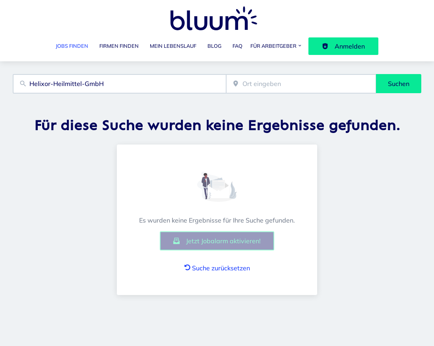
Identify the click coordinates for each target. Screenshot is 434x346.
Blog (214, 46)
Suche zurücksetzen (217, 268)
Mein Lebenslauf (173, 46)
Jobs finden (72, 46)
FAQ (237, 46)
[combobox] (119, 84)
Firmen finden (119, 46)
